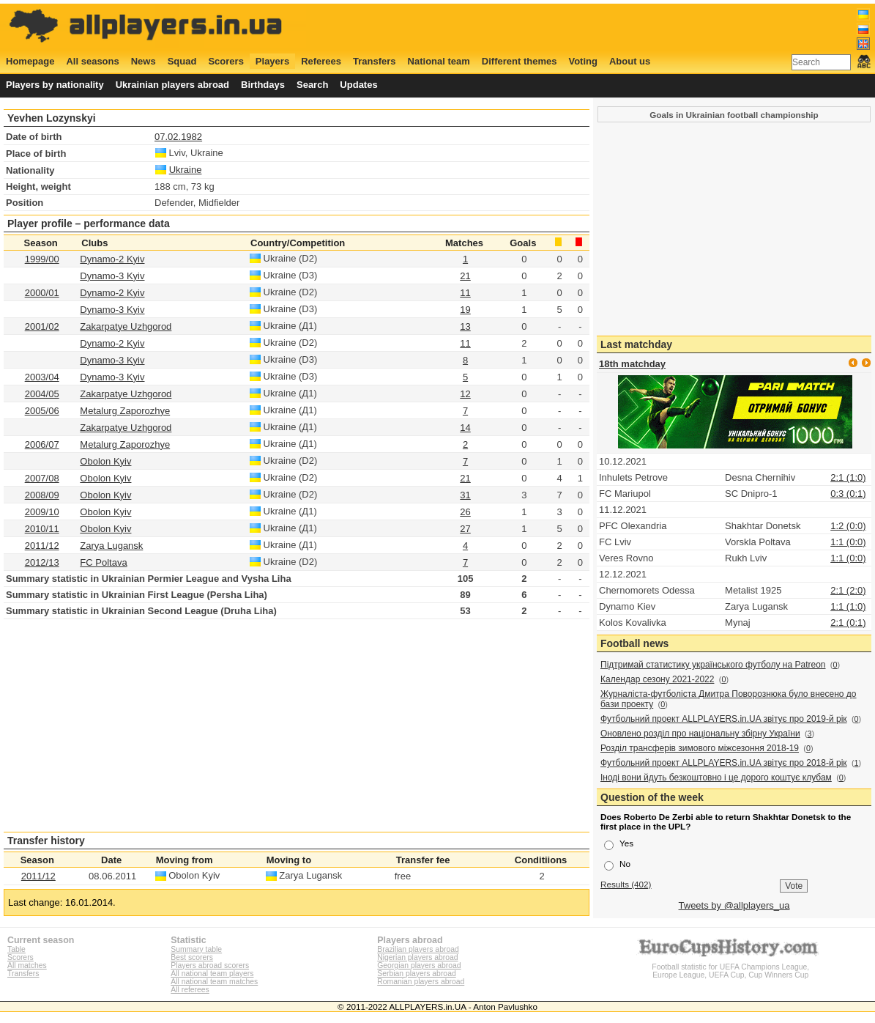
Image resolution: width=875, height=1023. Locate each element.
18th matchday (632, 363)
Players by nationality (55, 84)
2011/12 (42, 545)
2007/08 (42, 478)
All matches (27, 965)
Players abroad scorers (210, 965)
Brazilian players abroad (417, 949)
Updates (358, 84)
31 (465, 495)
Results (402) (626, 884)
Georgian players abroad (419, 965)
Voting (582, 61)
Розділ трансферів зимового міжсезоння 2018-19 (699, 748)
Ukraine (185, 169)
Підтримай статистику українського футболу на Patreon (713, 665)
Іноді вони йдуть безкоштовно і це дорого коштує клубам (716, 777)
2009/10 (42, 511)
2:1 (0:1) (847, 622)
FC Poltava (103, 562)
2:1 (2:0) (847, 590)
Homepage (30, 61)
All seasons (92, 61)
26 (465, 511)
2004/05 (42, 393)
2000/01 (42, 292)
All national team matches (214, 982)
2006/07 (42, 444)
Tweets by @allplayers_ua (734, 905)
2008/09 (42, 495)
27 (465, 528)
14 (465, 427)
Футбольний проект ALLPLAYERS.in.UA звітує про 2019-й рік (723, 719)
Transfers (374, 61)
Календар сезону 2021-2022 (657, 679)
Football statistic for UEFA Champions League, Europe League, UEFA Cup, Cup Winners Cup (731, 967)
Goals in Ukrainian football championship (734, 114)
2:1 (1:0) (847, 477)
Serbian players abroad (416, 974)
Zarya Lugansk (111, 545)
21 (465, 275)
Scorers (225, 61)
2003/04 (42, 377)
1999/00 (42, 259)
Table (16, 949)
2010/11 (42, 528)
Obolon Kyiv (105, 461)
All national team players (212, 974)
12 (465, 393)
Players (272, 61)
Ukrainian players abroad (172, 84)
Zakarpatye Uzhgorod (125, 326)
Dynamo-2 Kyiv (112, 259)
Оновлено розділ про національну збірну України (700, 733)
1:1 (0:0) (847, 541)
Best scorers (192, 957)
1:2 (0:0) (847, 525)
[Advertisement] (604, 27)
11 (465, 292)
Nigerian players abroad (417, 957)
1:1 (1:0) (847, 606)
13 (465, 326)
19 (465, 309)
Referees (321, 61)
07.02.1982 (178, 136)
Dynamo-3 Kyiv (112, 275)
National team (439, 61)
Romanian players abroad (420, 982)
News (143, 61)
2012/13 (42, 562)
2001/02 (42, 326)
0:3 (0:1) (847, 493)
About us (629, 61)
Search (312, 84)
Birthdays (263, 84)
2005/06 (42, 410)
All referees (190, 990)
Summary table (196, 949)
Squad (182, 61)
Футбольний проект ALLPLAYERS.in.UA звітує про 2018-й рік (723, 763)
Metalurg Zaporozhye (125, 410)
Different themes (519, 61)
